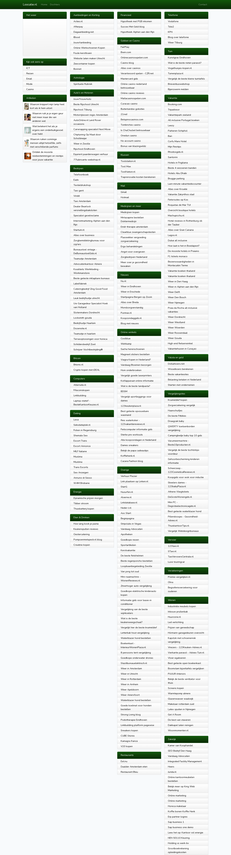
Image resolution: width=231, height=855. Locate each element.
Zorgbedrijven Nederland (134, 257)
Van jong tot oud (130, 571)
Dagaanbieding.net (84, 32)
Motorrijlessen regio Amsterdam (91, 115)
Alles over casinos (130, 68)
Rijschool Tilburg (83, 109)
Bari (170, 136)
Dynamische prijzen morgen (88, 498)
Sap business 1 (176, 822)
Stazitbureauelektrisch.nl (134, 663)
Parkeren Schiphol (177, 130)
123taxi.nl (173, 546)
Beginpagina (127, 518)
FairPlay (125, 47)
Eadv (76, 179)
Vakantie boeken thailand (181, 270)
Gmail (124, 192)
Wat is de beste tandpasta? (135, 386)
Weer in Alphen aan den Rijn (183, 286)
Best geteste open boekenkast (184, 663)
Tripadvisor (174, 109)
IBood (77, 37)
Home (44, 4)
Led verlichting (175, 622)
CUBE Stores (128, 735)
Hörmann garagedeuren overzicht (186, 632)
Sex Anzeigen (81, 472)
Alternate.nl (80, 385)
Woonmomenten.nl (178, 730)
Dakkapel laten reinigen (180, 725)
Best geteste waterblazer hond (184, 511)
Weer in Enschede (130, 291)
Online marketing (177, 795)
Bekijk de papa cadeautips (134, 450)
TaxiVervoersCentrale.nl (181, 556)
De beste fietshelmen (132, 555)
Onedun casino (129, 135)
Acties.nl (78, 21)
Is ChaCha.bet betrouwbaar (135, 130)
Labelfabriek (80, 283)
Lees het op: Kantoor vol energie (185, 832)
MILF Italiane (80, 451)
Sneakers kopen (129, 730)
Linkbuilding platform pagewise (137, 725)
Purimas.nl (126, 312)
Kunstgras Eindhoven (179, 57)
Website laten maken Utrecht (89, 58)
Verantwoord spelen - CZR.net (137, 73)
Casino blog (127, 62)
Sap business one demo (180, 827)
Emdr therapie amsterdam (134, 226)
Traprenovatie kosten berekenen (138, 177)
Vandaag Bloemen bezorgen (136, 365)
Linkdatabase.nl (129, 502)
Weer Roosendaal (177, 332)
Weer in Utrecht (129, 673)
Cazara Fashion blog (132, 461)
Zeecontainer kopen (84, 63)
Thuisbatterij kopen (84, 508)
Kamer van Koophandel (180, 745)
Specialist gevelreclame (86, 215)
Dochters (55, 4)
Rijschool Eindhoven (84, 149)
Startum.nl (79, 230)
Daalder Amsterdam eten (134, 766)
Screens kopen (176, 688)
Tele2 (171, 26)
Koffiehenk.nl (128, 455)
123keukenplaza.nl (131, 406)
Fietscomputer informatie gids (136, 429)
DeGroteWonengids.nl (180, 497)
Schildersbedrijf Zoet (85, 344)
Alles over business (84, 235)
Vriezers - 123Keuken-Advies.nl (185, 647)
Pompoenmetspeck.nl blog (88, 539)
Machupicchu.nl (176, 215)
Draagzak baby (176, 421)
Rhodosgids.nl (175, 152)
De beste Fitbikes (177, 415)
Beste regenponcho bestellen (137, 561)
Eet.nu (124, 761)
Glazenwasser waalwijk (180, 698)
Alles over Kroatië (177, 189)
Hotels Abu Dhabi (177, 173)
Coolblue (125, 338)
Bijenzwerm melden (178, 89)
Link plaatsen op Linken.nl (134, 481)
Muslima (78, 456)
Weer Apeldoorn (130, 689)
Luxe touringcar (176, 562)
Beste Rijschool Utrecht (86, 104)
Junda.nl (172, 772)
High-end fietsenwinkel (180, 343)
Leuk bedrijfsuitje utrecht (87, 298)
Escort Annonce (82, 446)
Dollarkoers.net (176, 363)
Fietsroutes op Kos (178, 199)
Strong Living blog (131, 714)
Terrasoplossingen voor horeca (90, 339)
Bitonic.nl (78, 364)
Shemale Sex (81, 435)
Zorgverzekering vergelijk (181, 405)
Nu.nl (123, 281)
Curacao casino (129, 103)
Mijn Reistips (174, 146)
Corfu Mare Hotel (177, 141)
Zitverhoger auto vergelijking (136, 585)
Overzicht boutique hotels (182, 210)
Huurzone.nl (174, 617)
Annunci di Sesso (83, 477)
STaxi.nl (172, 551)
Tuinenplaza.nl (175, 73)
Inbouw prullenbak (178, 611)
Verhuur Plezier (129, 476)
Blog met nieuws (130, 323)
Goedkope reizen (130, 539)
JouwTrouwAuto (82, 99)
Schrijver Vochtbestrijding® (88, 349)
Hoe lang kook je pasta (86, 523)
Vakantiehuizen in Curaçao (182, 348)
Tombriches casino (131, 124)
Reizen (29, 73)
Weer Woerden (176, 327)
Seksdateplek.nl (82, 425)
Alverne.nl (126, 497)
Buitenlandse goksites (132, 109)
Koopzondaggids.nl (131, 318)
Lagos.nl (172, 235)
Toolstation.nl (128, 161)
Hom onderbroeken (131, 370)
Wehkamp (126, 343)
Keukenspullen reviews (86, 529)
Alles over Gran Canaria (181, 230)
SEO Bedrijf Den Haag (179, 750)
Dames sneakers (129, 445)
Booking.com (175, 104)
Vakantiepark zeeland (179, 115)
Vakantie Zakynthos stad (181, 194)
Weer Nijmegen (176, 302)
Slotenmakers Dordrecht (87, 312)
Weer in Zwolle (82, 143)
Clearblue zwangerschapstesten (138, 232)
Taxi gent (79, 190)
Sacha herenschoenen (133, 349)
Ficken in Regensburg (85, 430)
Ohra (170, 582)
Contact (203, 4)
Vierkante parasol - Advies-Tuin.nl (186, 652)
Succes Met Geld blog (132, 26)
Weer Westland (176, 322)
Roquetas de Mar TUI (179, 205)
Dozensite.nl (80, 328)
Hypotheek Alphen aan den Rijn (137, 32)
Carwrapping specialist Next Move (92, 129)
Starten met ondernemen (181, 385)
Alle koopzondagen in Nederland (138, 440)
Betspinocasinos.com (132, 119)
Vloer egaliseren (177, 658)
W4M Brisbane (82, 483)
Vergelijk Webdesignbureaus (183, 531)
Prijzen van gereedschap (181, 627)
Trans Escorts (81, 467)
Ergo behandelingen (131, 246)
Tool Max (126, 166)
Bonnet (77, 69)
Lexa (76, 419)
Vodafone (173, 21)
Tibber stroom (81, 503)
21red (124, 114)
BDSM (124, 391)
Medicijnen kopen (130, 212)
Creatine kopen (82, 544)
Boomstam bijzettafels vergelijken (186, 668)
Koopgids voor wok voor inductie (186, 477)
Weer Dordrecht (176, 317)
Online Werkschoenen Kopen (89, 47)
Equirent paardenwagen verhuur (91, 154)
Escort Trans (80, 440)
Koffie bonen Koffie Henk (181, 811)
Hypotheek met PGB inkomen (136, 21)
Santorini (173, 157)
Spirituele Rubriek (83, 84)
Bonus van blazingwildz (133, 146)
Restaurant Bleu (129, 772)
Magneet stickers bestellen (135, 354)
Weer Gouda (175, 338)
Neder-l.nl (126, 507)
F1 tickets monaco (177, 256)
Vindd (77, 195)
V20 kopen (127, 746)
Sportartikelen (128, 545)
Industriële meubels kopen (182, 606)
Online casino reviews (132, 93)
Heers (171, 766)
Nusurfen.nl (127, 492)
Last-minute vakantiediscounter (184, 183)
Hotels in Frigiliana (178, 162)
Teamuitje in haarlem (85, 333)
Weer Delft (174, 292)
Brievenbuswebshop (179, 84)
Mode (29, 84)
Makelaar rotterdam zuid (181, 704)
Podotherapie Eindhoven (134, 719)
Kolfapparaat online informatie (137, 380)
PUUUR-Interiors (177, 673)
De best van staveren (179, 719)
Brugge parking (176, 178)
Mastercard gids (129, 78)
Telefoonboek (81, 174)
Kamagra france (129, 741)
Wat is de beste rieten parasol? (185, 62)
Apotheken (126, 534)
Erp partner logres (177, 816)
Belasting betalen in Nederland (184, 379)
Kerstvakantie (128, 550)
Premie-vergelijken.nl (179, 577)
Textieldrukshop (82, 185)
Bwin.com (126, 52)
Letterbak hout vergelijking (135, 632)
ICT (28, 68)
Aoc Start (126, 513)
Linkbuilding (80, 395)
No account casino (131, 140)
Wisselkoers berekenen (180, 369)
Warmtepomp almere (179, 693)
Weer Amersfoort (130, 695)
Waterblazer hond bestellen (136, 638)
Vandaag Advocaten (132, 529)
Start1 (124, 486)
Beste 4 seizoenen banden (182, 168)
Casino (30, 89)
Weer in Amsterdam (131, 668)
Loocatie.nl (30, 4)
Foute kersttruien (83, 53)
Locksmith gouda (83, 317)
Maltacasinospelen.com (133, 98)
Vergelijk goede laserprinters (136, 375)
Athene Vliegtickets (178, 491)
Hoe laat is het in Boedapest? (184, 245)
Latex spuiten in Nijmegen (181, 709)
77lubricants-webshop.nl (87, 159)
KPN (170, 32)
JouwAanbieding (82, 42)
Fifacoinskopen (82, 390)
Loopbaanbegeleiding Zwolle (136, 566)
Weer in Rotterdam (131, 679)
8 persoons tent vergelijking (136, 652)
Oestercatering (82, 534)
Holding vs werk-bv (178, 843)
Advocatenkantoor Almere (88, 264)
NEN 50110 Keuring (179, 837)
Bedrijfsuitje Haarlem (85, 323)
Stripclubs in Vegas (131, 523)
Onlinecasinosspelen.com (134, 57)
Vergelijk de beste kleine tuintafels (186, 78)
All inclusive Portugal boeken (183, 120)
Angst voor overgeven (133, 251)
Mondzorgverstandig (132, 307)
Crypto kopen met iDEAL (87, 369)
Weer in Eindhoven (131, 286)
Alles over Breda (130, 302)
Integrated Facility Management (185, 761)
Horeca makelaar (177, 806)
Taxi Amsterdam (82, 201)
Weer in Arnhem (129, 684)
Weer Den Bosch (177, 297)
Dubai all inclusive (177, 240)
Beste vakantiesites (178, 374)
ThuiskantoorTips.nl (178, 525)
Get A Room (174, 714)
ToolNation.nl (128, 171)
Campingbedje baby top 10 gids (185, 435)
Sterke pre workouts (132, 434)
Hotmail (125, 197)
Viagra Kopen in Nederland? (136, 359)
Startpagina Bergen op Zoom (136, 297)
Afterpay (78, 26)
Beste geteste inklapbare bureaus (92, 278)
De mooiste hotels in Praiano (183, 251)
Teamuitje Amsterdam (85, 258)
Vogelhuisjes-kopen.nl (180, 68)
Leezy (171, 125)
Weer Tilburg (175, 42)
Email (29, 78)
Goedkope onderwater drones (137, 658)
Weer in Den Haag (178, 281)
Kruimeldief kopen (177, 400)
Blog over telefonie (178, 37)
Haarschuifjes (175, 410)
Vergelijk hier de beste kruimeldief (139, 627)
